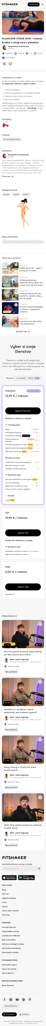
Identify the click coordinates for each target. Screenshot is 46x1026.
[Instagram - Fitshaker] (10, 999)
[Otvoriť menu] (42, 4)
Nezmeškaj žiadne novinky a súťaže (17, 864)
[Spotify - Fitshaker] (23, 999)
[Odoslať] (39, 868)
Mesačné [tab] (10, 378)
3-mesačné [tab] (21, 378)
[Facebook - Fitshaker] (4, 999)
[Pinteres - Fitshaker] (29, 999)
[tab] (34, 378)
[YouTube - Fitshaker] (17, 999)
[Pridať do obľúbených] (10, 63)
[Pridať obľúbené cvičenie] (16, 264)
